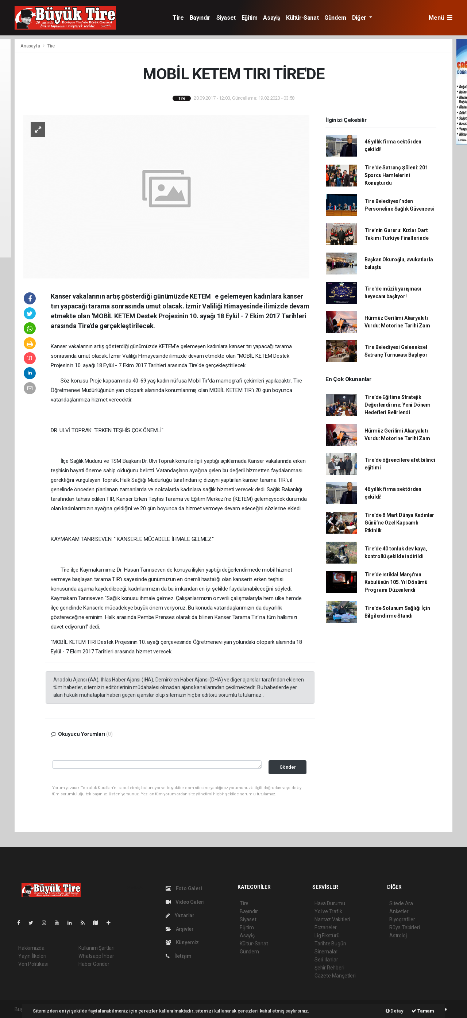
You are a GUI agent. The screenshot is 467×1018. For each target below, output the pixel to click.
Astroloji (398, 935)
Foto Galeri (184, 888)
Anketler (398, 911)
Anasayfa (30, 46)
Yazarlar (180, 915)
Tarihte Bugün (330, 943)
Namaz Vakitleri (332, 919)
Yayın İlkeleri (32, 956)
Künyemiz (182, 942)
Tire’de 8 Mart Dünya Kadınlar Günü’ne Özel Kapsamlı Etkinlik (399, 522)
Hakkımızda (31, 948)
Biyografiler (402, 919)
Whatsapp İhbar (96, 956)
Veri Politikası (33, 964)
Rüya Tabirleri (404, 927)
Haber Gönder (93, 964)
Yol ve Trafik (328, 911)
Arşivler (180, 929)
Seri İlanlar (326, 960)
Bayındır (200, 17)
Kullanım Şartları (96, 948)
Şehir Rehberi (329, 968)
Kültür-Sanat (302, 17)
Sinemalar (325, 951)
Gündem (335, 17)
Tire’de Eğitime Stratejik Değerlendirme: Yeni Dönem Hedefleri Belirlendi (397, 404)
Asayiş (271, 17)
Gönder (287, 767)
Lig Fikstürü (327, 935)
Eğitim (250, 17)
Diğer (360, 17)
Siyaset (226, 17)
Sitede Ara (401, 903)
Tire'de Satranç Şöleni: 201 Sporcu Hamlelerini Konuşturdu (396, 175)
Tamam (423, 1011)
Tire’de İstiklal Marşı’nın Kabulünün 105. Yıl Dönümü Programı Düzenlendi (396, 582)
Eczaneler (325, 927)
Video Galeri (185, 902)
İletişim (179, 956)
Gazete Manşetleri (335, 976)
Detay (395, 1011)
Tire (178, 17)
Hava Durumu (329, 903)
